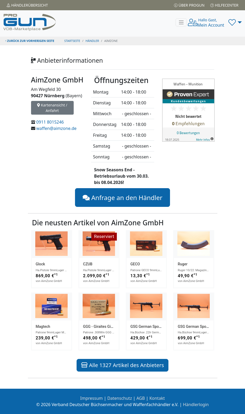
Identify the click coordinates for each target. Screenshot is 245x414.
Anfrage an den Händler (122, 197)
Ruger (183, 264)
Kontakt (157, 398)
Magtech (43, 326)
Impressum (91, 398)
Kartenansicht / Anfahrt (52, 108)
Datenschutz (119, 398)
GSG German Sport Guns (151, 326)
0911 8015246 (50, 122)
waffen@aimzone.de (56, 128)
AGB (141, 398)
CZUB (88, 264)
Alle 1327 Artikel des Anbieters (122, 365)
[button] (235, 22)
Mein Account (210, 22)
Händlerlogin (196, 404)
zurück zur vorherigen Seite (29, 41)
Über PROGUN (189, 5)
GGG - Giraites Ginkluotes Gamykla (111, 326)
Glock (40, 264)
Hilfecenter (224, 5)
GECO (135, 264)
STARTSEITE (72, 41)
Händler (27, 5)
